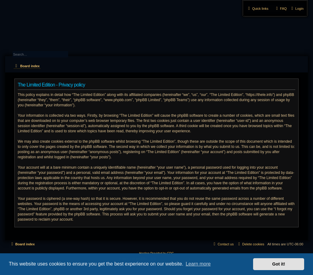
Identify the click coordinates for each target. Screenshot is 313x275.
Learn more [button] (198, 263)
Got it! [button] (278, 264)
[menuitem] (297, 8)
